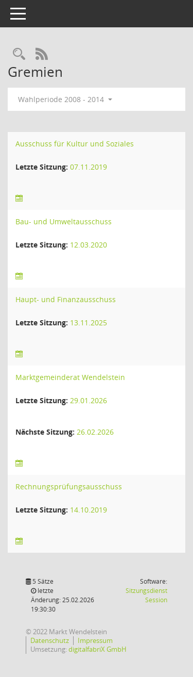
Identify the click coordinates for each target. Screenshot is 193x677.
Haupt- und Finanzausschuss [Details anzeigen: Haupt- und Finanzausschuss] (65, 299)
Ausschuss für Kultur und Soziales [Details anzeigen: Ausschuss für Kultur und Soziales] (74, 143)
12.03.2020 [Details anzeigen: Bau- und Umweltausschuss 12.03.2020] (88, 245)
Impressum (95, 640)
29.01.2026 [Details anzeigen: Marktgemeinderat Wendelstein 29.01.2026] (88, 400)
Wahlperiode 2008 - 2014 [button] (65, 99)
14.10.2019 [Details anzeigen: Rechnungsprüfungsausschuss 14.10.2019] (88, 510)
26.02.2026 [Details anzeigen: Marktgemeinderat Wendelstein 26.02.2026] (95, 432)
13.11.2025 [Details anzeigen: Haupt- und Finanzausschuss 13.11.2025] (88, 322)
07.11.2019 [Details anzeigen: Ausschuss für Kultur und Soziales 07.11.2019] (88, 167)
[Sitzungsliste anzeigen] (19, 198)
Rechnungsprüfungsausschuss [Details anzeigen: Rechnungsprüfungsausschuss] (68, 486)
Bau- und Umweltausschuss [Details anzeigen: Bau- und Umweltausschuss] (63, 221)
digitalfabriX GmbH (97, 649)
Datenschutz (49, 640)
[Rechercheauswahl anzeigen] (19, 54)
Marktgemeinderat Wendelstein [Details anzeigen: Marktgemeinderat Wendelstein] (70, 377)
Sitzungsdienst (146, 595)
